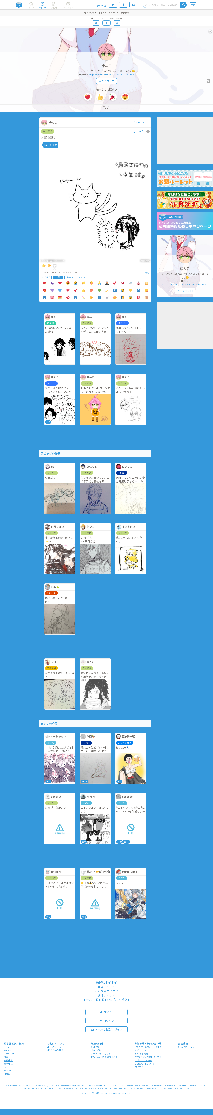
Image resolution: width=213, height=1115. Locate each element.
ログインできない (143, 1060)
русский (8, 1070)
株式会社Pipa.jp (186, 1046)
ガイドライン (97, 1050)
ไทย (6, 1067)
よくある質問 (141, 1053)
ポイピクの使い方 (56, 1050)
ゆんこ (106, 66)
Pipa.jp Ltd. (125, 1093)
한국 (6, 1057)
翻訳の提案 (18, 1043)
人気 (58, 277)
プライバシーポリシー (102, 1053)
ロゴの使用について (145, 1063)
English (7, 1046)
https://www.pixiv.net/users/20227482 (111, 74)
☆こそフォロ (106, 81)
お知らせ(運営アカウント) (148, 1046)
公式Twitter (141, 1050)
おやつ (70, 277)
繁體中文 (8, 1063)
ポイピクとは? (54, 1046)
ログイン (106, 1012)
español (8, 1050)
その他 (81, 277)
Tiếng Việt (9, 1053)
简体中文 (8, 1060)
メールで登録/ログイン (106, 1029)
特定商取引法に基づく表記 (104, 1057)
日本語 (7, 1074)
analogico (113, 1093)
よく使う (46, 277)
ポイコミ (139, 1067)
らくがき (48, 131)
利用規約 (95, 1046)
